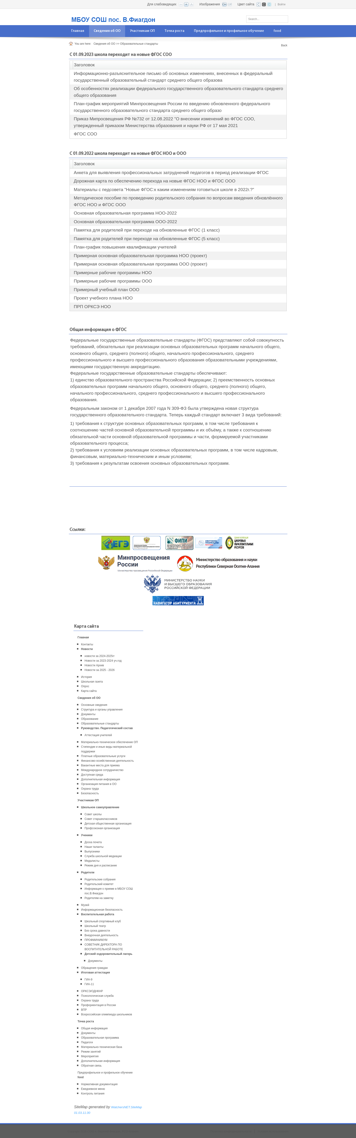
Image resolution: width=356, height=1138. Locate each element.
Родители (87, 872)
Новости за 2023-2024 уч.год (103, 660)
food (81, 1077)
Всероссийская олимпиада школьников (106, 1014)
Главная (83, 637)
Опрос (85, 686)
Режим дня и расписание (101, 865)
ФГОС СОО (85, 133)
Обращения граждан (94, 968)
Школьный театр (95, 926)
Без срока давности (97, 930)
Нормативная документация (99, 1084)
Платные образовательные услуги (103, 756)
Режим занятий (91, 1051)
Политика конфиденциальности (231, 1131)
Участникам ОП (88, 800)
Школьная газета (92, 681)
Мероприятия (90, 1056)
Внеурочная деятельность (102, 935)
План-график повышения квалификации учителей (125, 247)
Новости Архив (94, 665)
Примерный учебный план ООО (106, 289)
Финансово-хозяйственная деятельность (107, 760)
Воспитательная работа (97, 914)
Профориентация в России (98, 1005)
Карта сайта (89, 691)
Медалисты (92, 860)
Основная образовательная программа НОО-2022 (125, 213)
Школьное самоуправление (100, 807)
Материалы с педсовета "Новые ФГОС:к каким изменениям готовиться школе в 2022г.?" (164, 189)
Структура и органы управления (102, 709)
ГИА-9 (89, 979)
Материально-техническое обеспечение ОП (109, 742)
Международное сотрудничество (102, 770)
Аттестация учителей (98, 735)
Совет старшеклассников (101, 819)
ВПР (84, 1009)
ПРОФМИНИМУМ (96, 940)
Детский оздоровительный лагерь (109, 954)
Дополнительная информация (100, 779)
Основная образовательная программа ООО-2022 (125, 221)
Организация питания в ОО (98, 784)
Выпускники (92, 851)
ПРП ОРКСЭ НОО (92, 306)
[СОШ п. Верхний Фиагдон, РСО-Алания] (126, 16)
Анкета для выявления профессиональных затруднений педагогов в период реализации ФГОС (171, 172)
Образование (89, 719)
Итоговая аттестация (95, 972)
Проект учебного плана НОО (103, 298)
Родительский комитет (99, 884)
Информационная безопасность (102, 909)
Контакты (87, 644)
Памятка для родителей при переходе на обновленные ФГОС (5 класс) (147, 238)
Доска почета (93, 842)
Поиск (283, 18)
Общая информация (94, 1028)
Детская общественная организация (108, 823)
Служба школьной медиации (103, 856)
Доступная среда (92, 774)
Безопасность (90, 793)
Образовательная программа (100, 1037)
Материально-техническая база (101, 1047)
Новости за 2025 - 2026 (100, 670)
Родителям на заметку (99, 898)
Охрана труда (90, 788)
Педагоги (87, 1042)
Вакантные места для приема (100, 765)
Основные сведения (94, 705)
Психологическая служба (97, 995)
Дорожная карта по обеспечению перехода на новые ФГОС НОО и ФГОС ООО (154, 180)
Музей (85, 905)
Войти (282, 4)
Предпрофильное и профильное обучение (105, 1072)
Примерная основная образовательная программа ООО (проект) (140, 264)
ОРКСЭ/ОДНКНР (92, 991)
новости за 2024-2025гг (100, 656)
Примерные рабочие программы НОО (113, 272)
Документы (88, 714)
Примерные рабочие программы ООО (113, 281)
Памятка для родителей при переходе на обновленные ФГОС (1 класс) (147, 230)
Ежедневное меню (93, 1089)
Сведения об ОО (89, 698)
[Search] (267, 19)
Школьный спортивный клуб (103, 921)
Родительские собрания (100, 879)
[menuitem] (78, 31)
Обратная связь (91, 1065)
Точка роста (86, 1021)
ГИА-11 (89, 984)
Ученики (87, 835)
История (86, 677)
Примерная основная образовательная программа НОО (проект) (140, 255)
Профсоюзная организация (102, 828)
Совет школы (93, 814)
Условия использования (272, 1131)
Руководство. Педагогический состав (107, 728)
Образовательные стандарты (100, 723)
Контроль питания (93, 1093)
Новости (87, 649)
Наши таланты (94, 846)
